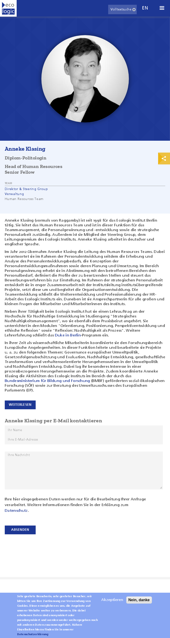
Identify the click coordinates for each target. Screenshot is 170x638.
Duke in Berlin (68, 335)
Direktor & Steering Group (26, 189)
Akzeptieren (112, 603)
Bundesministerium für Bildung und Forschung (47, 381)
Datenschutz (16, 511)
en (145, 8)
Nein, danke (139, 603)
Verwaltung (14, 194)
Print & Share (164, 158)
